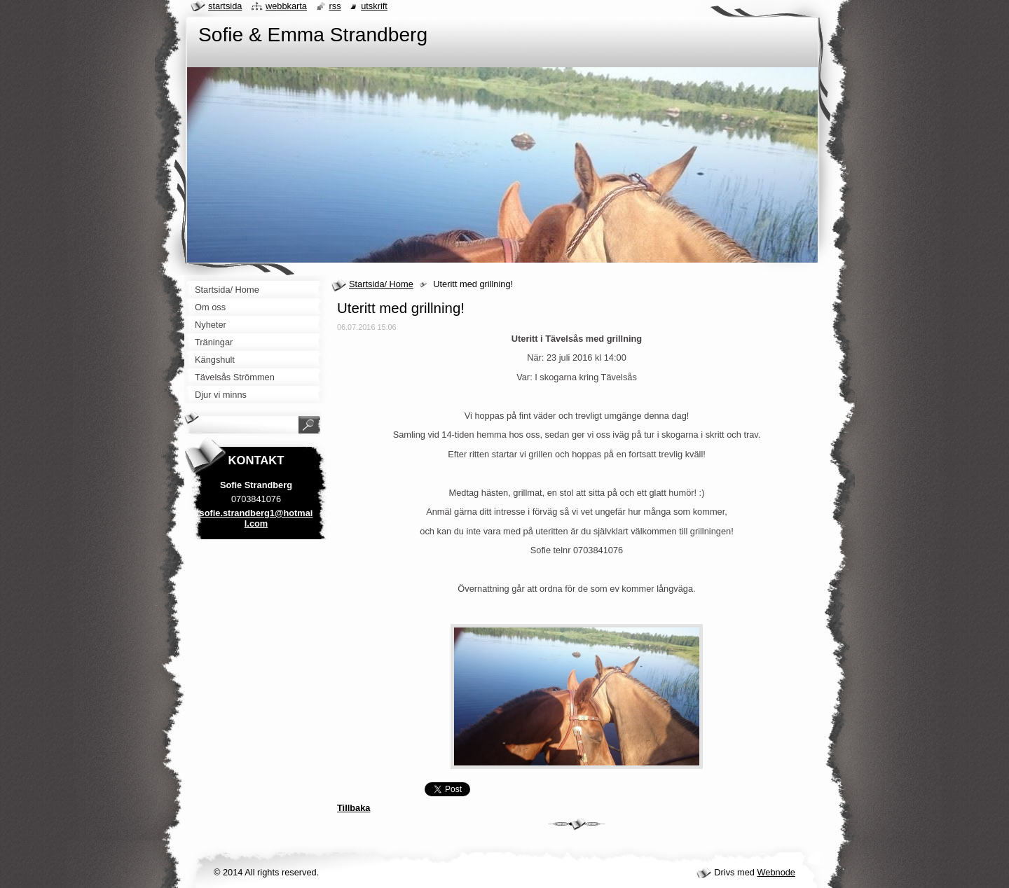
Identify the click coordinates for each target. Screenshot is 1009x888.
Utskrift (374, 6)
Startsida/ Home (381, 284)
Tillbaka (353, 808)
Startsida (225, 6)
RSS (335, 6)
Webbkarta (286, 6)
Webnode (776, 872)
